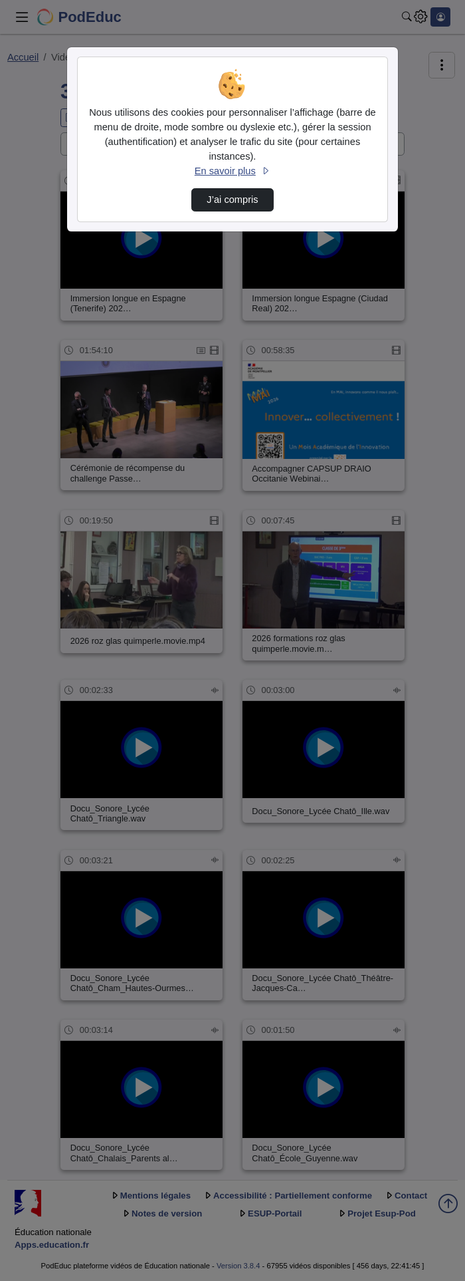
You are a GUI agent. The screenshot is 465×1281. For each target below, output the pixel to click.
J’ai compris (232, 199)
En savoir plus (232, 171)
